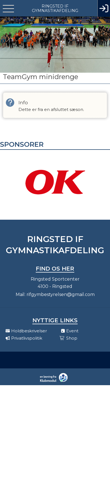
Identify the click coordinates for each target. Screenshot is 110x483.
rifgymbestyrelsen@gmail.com (61, 294)
